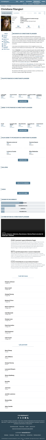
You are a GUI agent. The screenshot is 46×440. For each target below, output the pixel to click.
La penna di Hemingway (39, 95)
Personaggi (9, 5)
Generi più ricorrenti (5, 47)
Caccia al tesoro (13, 94)
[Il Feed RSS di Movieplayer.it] (28, 418)
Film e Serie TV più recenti (6, 42)
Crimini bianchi (39, 123)
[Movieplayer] (23, 415)
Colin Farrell (8, 337)
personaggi (37, 1)
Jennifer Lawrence (10, 394)
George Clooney (9, 294)
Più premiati (30, 3)
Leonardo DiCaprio (10, 369)
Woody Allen (8, 400)
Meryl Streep (8, 350)
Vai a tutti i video (23, 193)
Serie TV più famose (6, 40)
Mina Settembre (30, 64)
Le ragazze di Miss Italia (32, 95)
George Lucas (9, 319)
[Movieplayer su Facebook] (18, 418)
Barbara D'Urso (9, 300)
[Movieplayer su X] (20, 418)
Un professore (37, 67)
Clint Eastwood (9, 331)
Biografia (5, 35)
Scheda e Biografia (7, 13)
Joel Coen (7, 388)
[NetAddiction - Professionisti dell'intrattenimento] (25, 432)
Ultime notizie (6, 49)
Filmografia (16, 13)
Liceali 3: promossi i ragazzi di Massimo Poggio (23, 240)
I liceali (2, 123)
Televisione (29, 1)
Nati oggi (25, 3)
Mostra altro (23, 101)
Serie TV (22, 1)
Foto (35, 13)
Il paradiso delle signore (25, 61)
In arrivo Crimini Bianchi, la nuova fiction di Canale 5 (24, 262)
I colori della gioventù (3, 95)
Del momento (36, 3)
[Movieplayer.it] (5, 1)
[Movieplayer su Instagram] (23, 418)
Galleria (5, 44)
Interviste (43, 3)
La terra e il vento (11, 151)
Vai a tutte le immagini (23, 183)
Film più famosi (5, 37)
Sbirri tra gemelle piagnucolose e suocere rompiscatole (25, 252)
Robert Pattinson (9, 306)
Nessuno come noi (23, 94)
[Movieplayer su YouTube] (25, 418)
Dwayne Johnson (10, 282)
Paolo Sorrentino (9, 325)
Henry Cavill (8, 288)
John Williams (9, 356)
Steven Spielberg (9, 375)
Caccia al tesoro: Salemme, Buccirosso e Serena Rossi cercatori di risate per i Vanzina (22, 234)
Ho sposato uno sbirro (39, 55)
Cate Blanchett (9, 313)
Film (17, 1)
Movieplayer (3, 5)
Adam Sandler (9, 406)
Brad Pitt (7, 381)
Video (39, 13)
